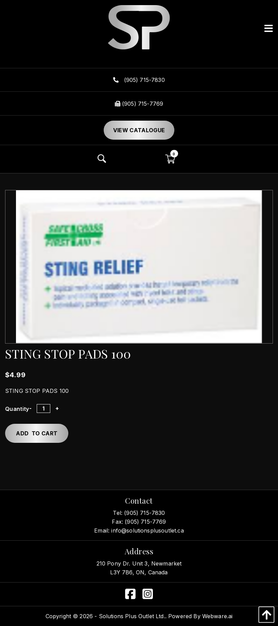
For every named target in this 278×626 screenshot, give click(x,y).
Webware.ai (217, 616)
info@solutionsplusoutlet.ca (147, 530)
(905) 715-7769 (139, 103)
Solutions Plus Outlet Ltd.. (133, 616)
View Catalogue (139, 130)
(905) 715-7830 (139, 79)
